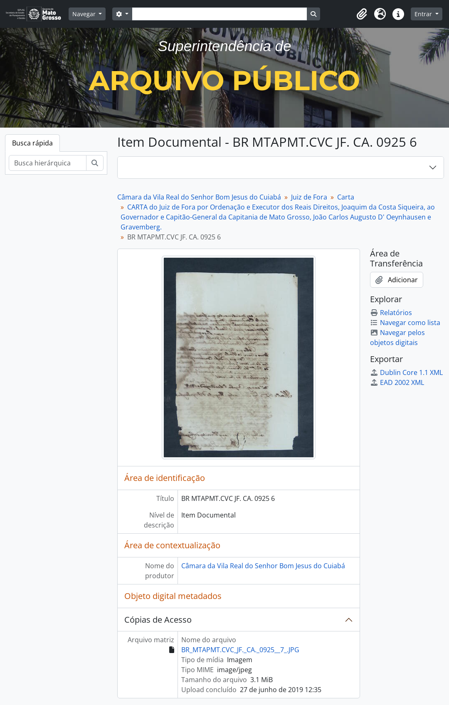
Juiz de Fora (309, 197)
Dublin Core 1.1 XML (406, 372)
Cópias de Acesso (158, 619)
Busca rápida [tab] (32, 143)
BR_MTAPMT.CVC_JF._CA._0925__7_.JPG (240, 649)
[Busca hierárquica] (47, 163)
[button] (362, 14)
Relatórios (391, 312)
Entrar (424, 14)
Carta (345, 197)
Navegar (84, 14)
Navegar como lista (405, 322)
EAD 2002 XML (397, 382)
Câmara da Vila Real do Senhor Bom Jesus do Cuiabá (199, 197)
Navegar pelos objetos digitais (397, 337)
